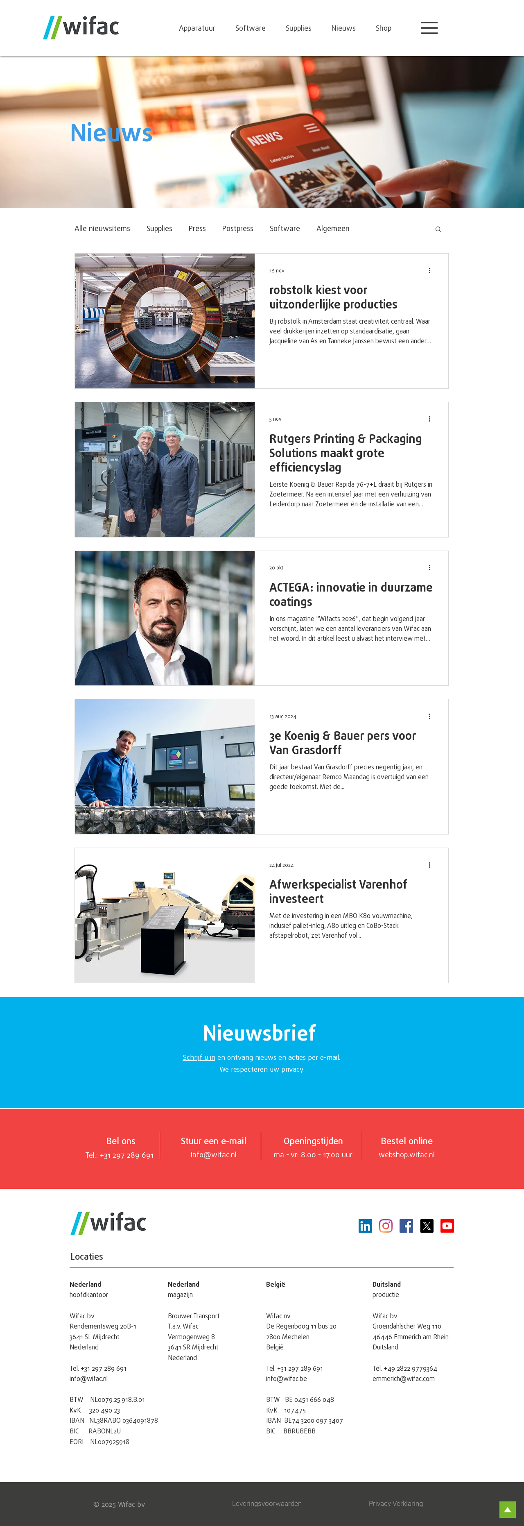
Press (197, 228)
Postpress (237, 228)
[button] (429, 28)
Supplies (159, 228)
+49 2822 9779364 (410, 1368)
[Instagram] (386, 1226)
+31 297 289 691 (103, 1368)
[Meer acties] (432, 270)
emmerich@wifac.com (404, 1378)
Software (285, 228)
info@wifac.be (286, 1378)
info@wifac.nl (89, 1378)
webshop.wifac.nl (407, 1154)
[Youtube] (447, 1226)
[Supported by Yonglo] (406, 1493)
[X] (427, 1226)
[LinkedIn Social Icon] (365, 1226)
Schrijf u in (199, 1057)
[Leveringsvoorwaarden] (269, 1504)
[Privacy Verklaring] (403, 1504)
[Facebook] (406, 1226)
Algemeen (333, 228)
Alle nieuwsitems (102, 228)
